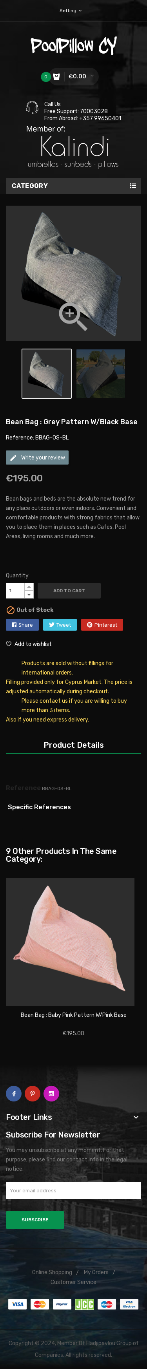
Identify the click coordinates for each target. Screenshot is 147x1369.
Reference (23, 788)
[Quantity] (15, 591)
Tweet (63, 625)
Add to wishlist (29, 644)
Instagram (51, 1093)
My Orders (96, 1272)
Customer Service (73, 1282)
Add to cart (69, 590)
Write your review (37, 458)
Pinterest (105, 625)
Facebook (14, 1093)
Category (30, 186)
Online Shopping (52, 1272)
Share (25, 625)
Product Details (74, 745)
